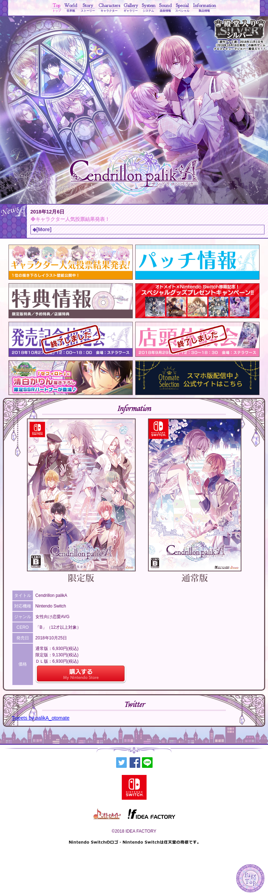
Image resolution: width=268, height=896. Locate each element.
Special (182, 8)
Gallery (131, 8)
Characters (109, 8)
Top (56, 8)
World (70, 8)
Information (204, 8)
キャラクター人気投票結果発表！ (72, 219)
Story (88, 8)
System (148, 8)
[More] (44, 229)
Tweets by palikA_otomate (40, 718)
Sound (165, 8)
